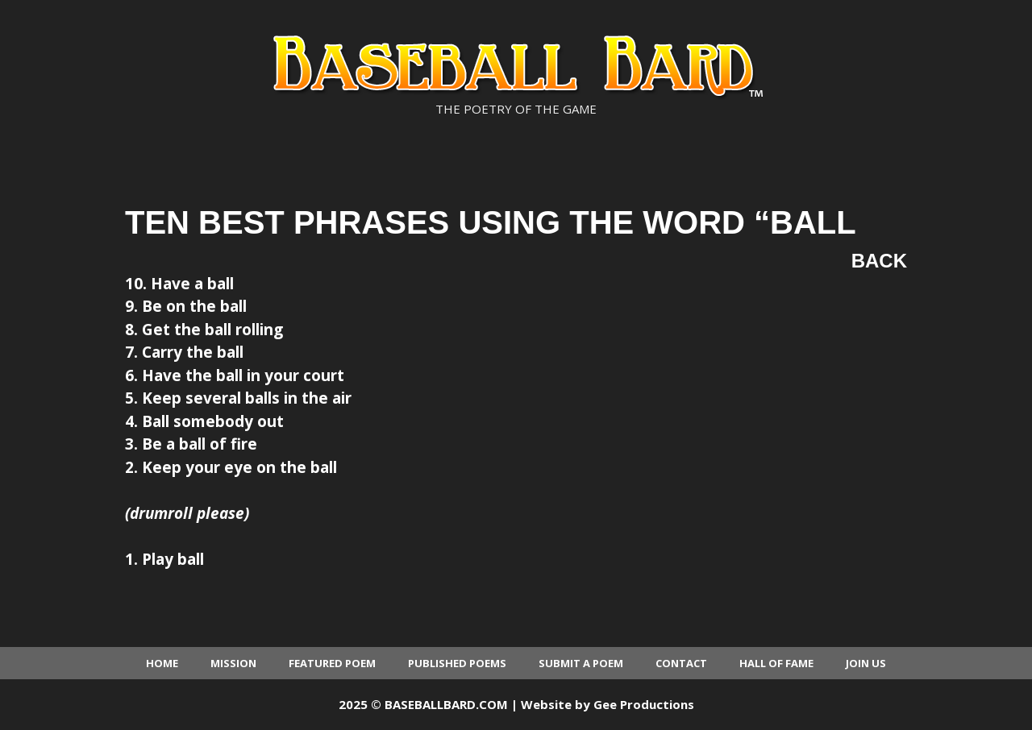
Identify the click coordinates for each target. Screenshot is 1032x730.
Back (879, 261)
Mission (233, 663)
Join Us (866, 663)
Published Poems (457, 663)
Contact (681, 663)
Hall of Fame (776, 663)
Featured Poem (332, 663)
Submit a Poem (581, 663)
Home (162, 663)
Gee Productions (643, 704)
